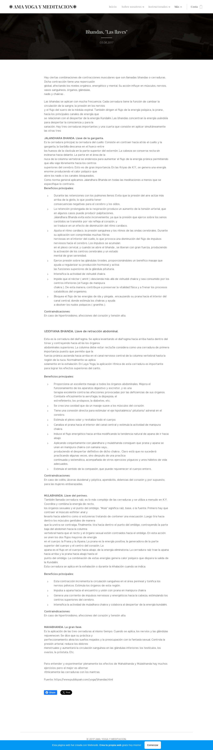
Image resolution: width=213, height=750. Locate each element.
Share (50, 692)
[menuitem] (116, 7)
